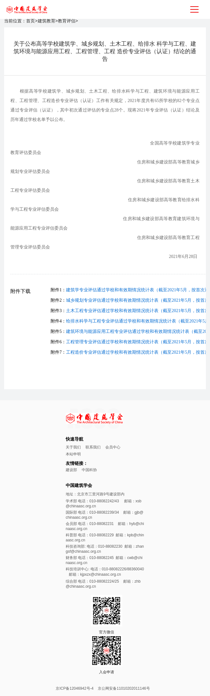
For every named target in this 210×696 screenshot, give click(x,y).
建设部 (71, 470)
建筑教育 (46, 20)
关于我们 (73, 447)
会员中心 (112, 447)
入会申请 (106, 672)
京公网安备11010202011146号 (124, 688)
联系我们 (93, 447)
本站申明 (73, 454)
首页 (30, 20)
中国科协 (89, 470)
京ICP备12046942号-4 (74, 688)
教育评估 (66, 20)
